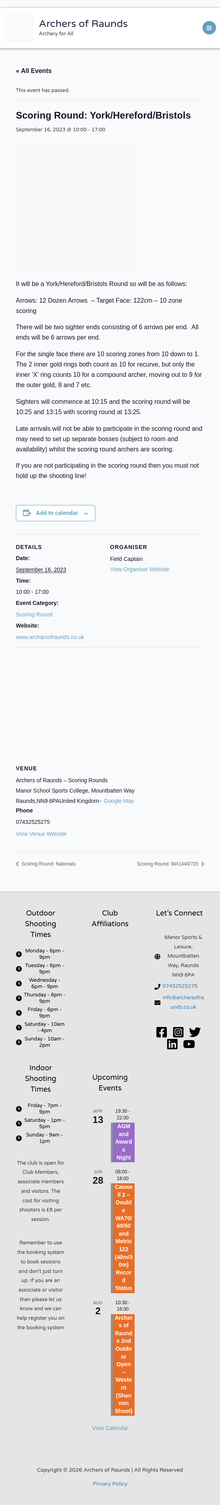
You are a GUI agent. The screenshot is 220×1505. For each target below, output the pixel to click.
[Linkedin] (172, 1044)
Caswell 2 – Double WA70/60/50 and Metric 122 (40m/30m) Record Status (123, 1237)
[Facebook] (162, 1032)
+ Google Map (116, 801)
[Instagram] (178, 1032)
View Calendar (110, 1428)
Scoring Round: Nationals (47, 864)
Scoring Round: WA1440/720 (168, 864)
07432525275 (179, 986)
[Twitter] (195, 1032)
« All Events (34, 70)
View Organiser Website (140, 569)
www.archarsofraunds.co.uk (50, 637)
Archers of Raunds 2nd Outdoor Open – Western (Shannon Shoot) (124, 1364)
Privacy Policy (110, 1484)
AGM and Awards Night (123, 1141)
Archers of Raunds (83, 24)
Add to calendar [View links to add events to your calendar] (57, 513)
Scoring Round (34, 614)
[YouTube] (189, 1044)
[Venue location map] (110, 704)
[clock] (41, 954)
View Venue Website (41, 834)
